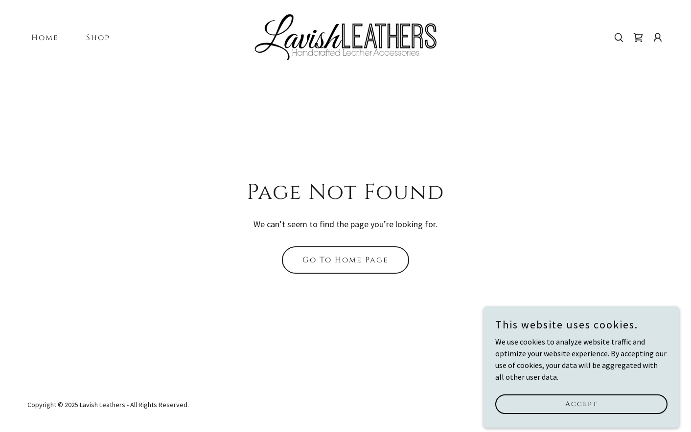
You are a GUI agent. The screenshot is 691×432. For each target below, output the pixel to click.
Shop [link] (98, 37)
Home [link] (45, 37)
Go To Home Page (345, 260)
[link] (345, 36)
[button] (658, 37)
